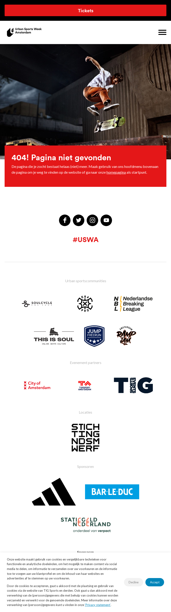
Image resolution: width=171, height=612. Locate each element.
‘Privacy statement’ (98, 605)
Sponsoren (85, 552)
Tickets (85, 10)
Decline (134, 582)
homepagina (116, 172)
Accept (154, 582)
